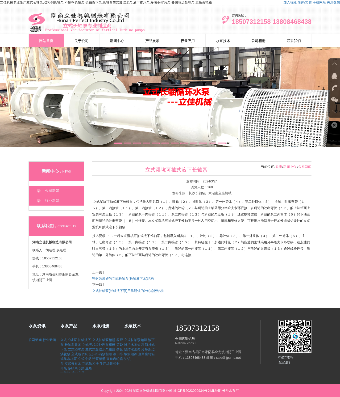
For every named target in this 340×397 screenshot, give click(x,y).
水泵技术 (223, 41)
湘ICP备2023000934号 (190, 391)
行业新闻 (49, 340)
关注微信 (333, 2)
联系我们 (294, 41)
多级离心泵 (76, 368)
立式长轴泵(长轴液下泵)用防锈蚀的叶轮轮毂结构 (128, 291)
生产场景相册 (110, 363)
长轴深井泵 (73, 344)
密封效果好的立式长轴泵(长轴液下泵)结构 (123, 278)
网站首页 (46, 41)
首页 (279, 167)
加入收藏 (290, 2)
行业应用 (188, 41)
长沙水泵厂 (230, 391)
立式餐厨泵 (73, 363)
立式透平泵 (79, 354)
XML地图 (214, 391)
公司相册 (258, 41)
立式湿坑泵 (76, 349)
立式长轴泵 (68, 340)
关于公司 (82, 41)
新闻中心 (117, 41)
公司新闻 (304, 167)
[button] (118, 143)
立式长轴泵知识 (135, 340)
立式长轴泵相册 (103, 340)
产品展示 (152, 41)
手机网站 (319, 2)
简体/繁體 (305, 2)
